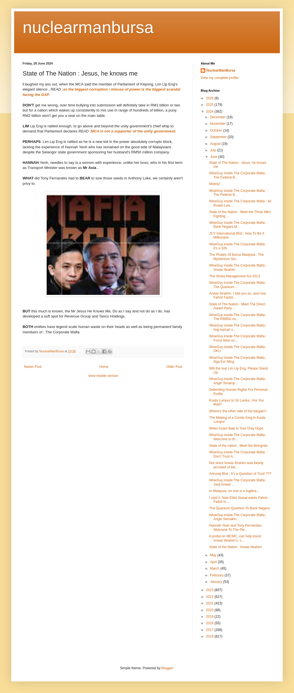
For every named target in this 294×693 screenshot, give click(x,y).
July (213, 150)
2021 (210, 603)
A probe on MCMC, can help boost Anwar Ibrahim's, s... (235, 538)
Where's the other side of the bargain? (238, 411)
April (214, 562)
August (216, 144)
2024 (210, 111)
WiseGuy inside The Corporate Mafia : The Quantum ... (238, 285)
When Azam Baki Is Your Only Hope (236, 428)
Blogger (167, 668)
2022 (210, 597)
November (218, 124)
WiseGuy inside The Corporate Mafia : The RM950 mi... (238, 317)
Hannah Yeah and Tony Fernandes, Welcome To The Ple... (235, 527)
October (216, 130)
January (216, 582)
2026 (210, 98)
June (214, 157)
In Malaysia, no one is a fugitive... (234, 491)
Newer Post (33, 367)
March (215, 568)
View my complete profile (219, 78)
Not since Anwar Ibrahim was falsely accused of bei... (236, 465)
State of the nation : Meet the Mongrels (238, 446)
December (218, 117)
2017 (210, 630)
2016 (210, 636)
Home (104, 367)
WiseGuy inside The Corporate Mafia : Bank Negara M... (238, 225)
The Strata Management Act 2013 (234, 276)
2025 (210, 105)
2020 (210, 610)
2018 (210, 623)
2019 (210, 617)
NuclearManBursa (220, 70)
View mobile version (103, 376)
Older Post (174, 367)
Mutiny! (214, 184)
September (219, 137)
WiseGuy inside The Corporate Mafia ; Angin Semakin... (238, 517)
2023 (210, 590)
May (213, 555)
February (217, 575)
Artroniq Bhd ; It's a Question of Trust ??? (240, 474)
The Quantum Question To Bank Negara (239, 508)
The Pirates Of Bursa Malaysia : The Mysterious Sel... (236, 257)
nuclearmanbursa (88, 27)
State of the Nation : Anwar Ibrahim (235, 547)
